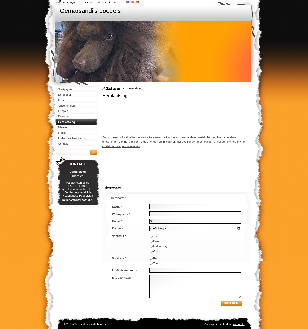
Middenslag (160, 246)
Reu (155, 258)
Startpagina (113, 88)
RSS (104, 2)
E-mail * (117, 221)
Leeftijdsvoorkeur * (125, 270)
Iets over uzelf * (122, 277)
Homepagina (69, 2)
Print (114, 2)
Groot (156, 251)
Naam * (117, 207)
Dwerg (157, 241)
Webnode (239, 324)
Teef (155, 263)
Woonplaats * (121, 214)
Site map (90, 2)
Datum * (117, 228)
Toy (155, 236)
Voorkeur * (119, 236)
